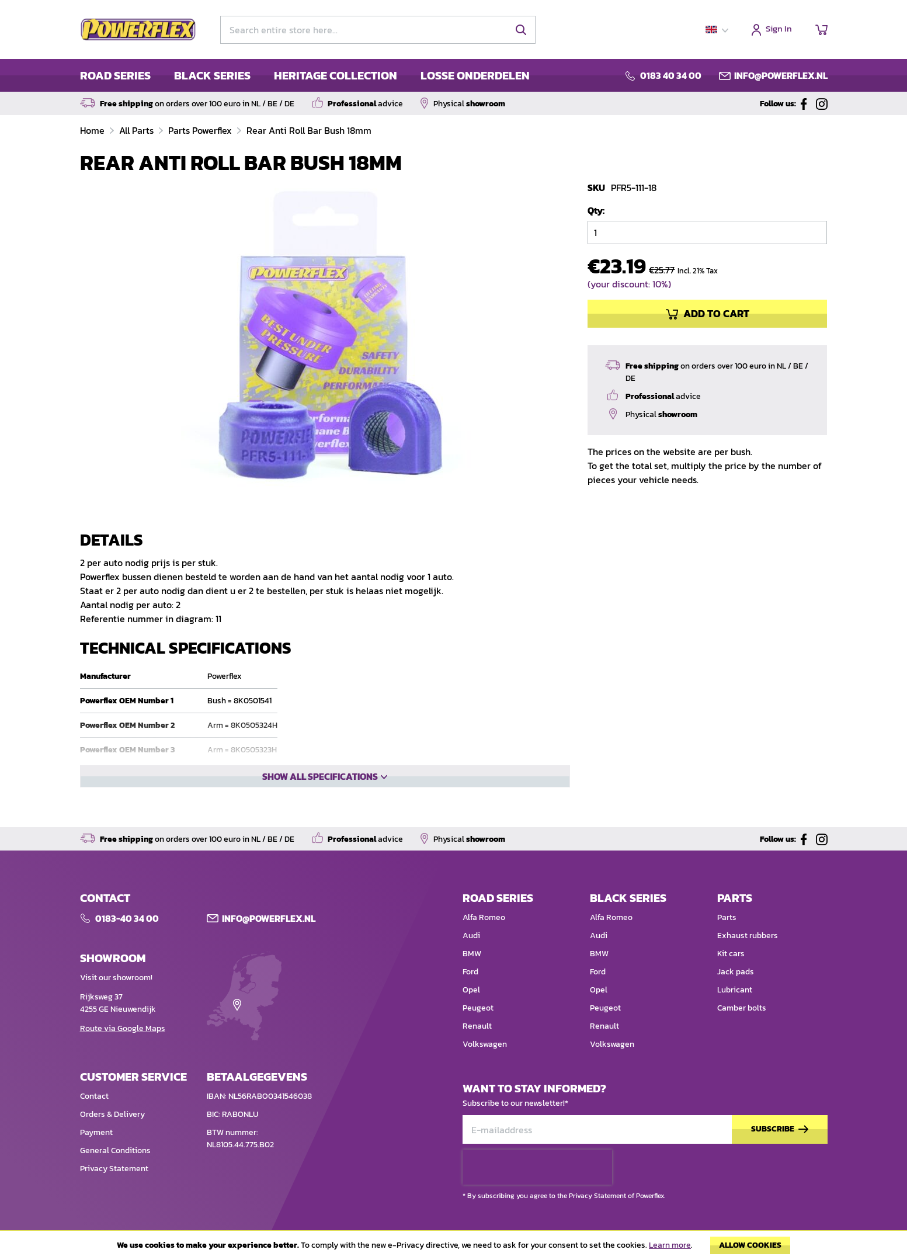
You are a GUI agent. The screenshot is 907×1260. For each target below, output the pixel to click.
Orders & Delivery (112, 1135)
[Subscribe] (780, 1150)
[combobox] (378, 30)
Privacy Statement (114, 1189)
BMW (472, 974)
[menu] (304, 75)
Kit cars (731, 974)
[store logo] (138, 30)
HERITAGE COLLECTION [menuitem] (335, 75)
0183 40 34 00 (670, 75)
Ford (470, 992)
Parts (726, 938)
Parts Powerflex (201, 130)
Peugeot (478, 1028)
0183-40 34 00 (127, 939)
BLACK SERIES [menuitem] (212, 75)
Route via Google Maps (122, 1049)
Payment (96, 1153)
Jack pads (735, 992)
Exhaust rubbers (747, 956)
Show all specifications (320, 816)
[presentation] (537, 1187)
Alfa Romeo (484, 938)
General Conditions (115, 1171)
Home (93, 130)
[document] (453, 1248)
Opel (471, 1010)
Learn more (670, 1245)
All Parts (137, 130)
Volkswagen (485, 1064)
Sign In (779, 29)
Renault (477, 1046)
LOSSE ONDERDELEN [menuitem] (475, 75)
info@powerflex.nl (781, 75)
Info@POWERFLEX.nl (268, 939)
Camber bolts (741, 1028)
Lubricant (734, 1010)
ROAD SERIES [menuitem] (115, 75)
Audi (471, 956)
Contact (94, 1116)
